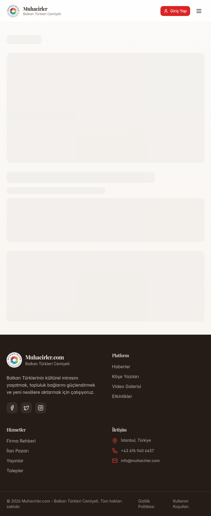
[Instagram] (40, 407)
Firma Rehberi (21, 441)
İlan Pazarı (18, 451)
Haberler (121, 366)
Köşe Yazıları (125, 376)
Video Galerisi (126, 386)
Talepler (15, 470)
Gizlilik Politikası (146, 504)
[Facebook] (12, 407)
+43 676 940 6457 (137, 450)
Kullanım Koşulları (181, 504)
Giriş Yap (175, 11)
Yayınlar (15, 460)
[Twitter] (26, 407)
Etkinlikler (122, 396)
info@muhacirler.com (140, 460)
